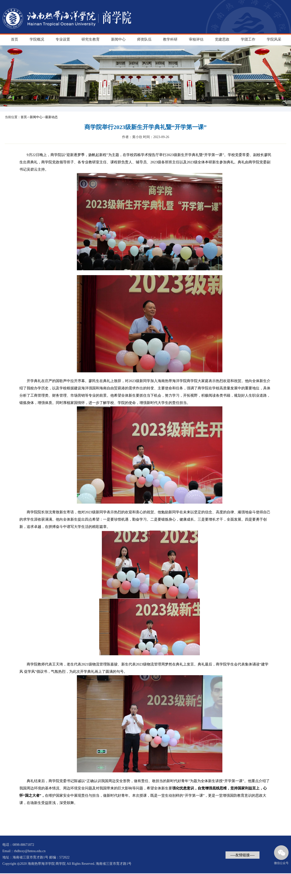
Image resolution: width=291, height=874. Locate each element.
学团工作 (248, 39)
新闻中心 (118, 39)
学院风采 (274, 39)
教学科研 (170, 39)
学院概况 (37, 39)
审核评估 (196, 39)
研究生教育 (90, 39)
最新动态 (51, 117)
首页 (14, 39)
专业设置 (63, 39)
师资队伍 (144, 39)
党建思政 (222, 39)
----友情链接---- (242, 855)
